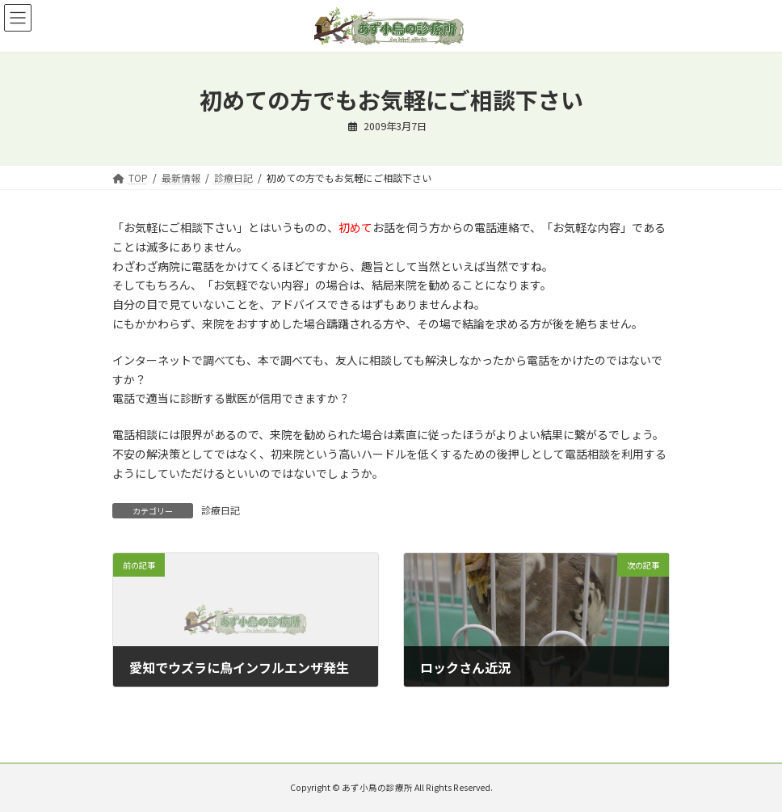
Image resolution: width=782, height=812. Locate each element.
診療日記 (220, 510)
